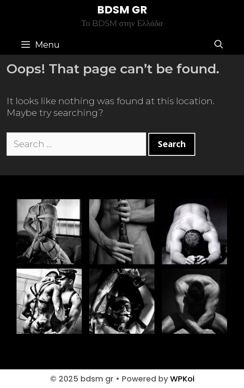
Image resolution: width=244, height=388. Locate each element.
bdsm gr (122, 9)
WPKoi (182, 378)
